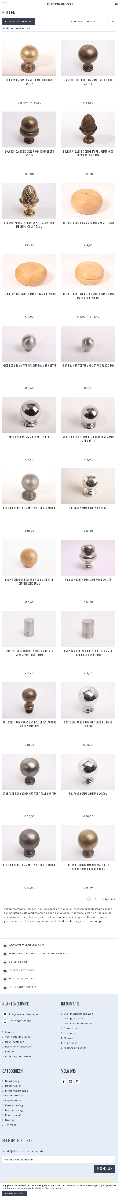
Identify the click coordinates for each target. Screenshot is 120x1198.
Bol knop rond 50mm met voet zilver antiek (29, 508)
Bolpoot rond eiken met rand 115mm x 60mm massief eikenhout (88, 296)
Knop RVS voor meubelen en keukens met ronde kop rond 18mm (88, 653)
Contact (10, 1032)
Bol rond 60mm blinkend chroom (88, 794)
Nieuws (68, 1038)
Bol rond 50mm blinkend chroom (88, 508)
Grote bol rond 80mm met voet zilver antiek (29, 794)
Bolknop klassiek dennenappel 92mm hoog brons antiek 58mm (88, 153)
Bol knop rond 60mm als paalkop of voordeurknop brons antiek (88, 867)
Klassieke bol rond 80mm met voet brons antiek (88, 82)
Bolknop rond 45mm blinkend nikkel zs (88, 580)
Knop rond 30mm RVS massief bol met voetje (29, 365)
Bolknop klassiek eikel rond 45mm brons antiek (29, 153)
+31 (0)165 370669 (20, 1021)
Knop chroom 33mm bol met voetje (29, 437)
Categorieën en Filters (18, 21)
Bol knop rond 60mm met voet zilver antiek (29, 865)
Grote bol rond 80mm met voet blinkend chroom (88, 724)
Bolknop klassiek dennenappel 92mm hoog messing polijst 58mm (29, 224)
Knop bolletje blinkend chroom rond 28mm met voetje (88, 439)
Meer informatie (53, 1188)
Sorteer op (77, 21)
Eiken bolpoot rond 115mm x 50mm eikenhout (29, 294)
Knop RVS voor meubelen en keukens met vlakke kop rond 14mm (29, 653)
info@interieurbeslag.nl (24, 1014)
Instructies (70, 1042)
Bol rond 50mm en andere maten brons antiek (29, 82)
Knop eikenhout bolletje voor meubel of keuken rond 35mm (29, 581)
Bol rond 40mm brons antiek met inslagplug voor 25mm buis (29, 724)
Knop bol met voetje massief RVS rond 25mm (88, 365)
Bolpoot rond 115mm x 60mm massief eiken (88, 223)
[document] (60, 1191)
